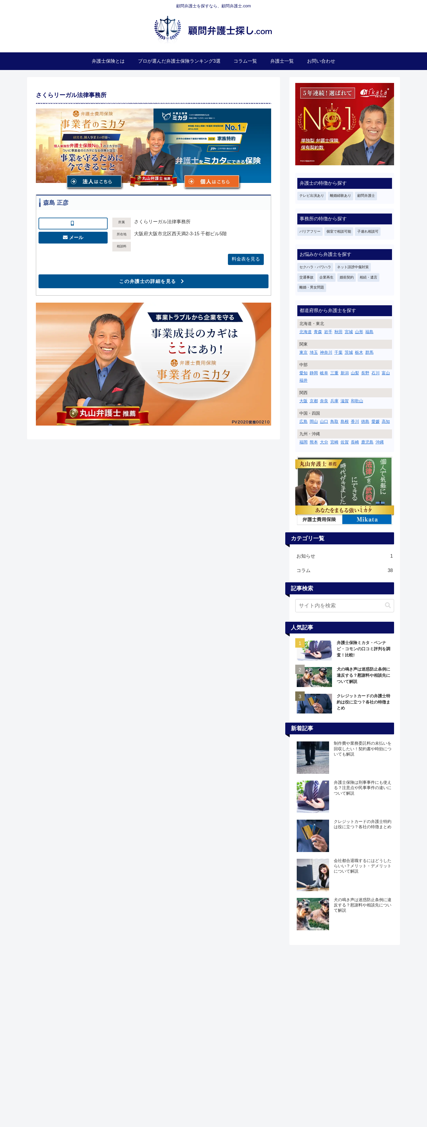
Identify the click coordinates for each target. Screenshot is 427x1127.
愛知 (303, 373)
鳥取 (334, 421)
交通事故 (306, 277)
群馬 (369, 352)
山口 (324, 421)
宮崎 (334, 442)
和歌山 (357, 401)
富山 (386, 373)
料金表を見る (246, 258)
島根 (345, 421)
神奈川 (326, 352)
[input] (344, 605)
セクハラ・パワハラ (315, 267)
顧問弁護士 (366, 196)
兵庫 (334, 401)
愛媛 (375, 421)
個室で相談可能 (338, 231)
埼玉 (314, 352)
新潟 (345, 373)
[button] (388, 605)
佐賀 (345, 442)
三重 (334, 373)
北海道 (305, 331)
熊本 (314, 442)
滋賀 (345, 401)
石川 (375, 373)
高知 (386, 421)
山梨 (355, 373)
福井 (303, 380)
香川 (355, 421)
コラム (344, 570)
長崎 (355, 442)
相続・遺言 (368, 277)
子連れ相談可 (367, 231)
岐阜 (324, 373)
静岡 (314, 373)
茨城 (349, 352)
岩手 (328, 331)
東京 (303, 352)
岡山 (314, 421)
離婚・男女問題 (311, 287)
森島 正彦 (56, 202)
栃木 (359, 352)
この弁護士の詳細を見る (147, 281)
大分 (324, 442)
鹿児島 (367, 442)
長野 (365, 373)
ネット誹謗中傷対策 (353, 267)
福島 (369, 331)
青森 (318, 331)
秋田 (338, 331)
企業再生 (326, 277)
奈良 (324, 401)
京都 (314, 401)
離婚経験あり (340, 196)
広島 (303, 421)
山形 (359, 331)
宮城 (349, 331)
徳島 (365, 421)
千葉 (338, 352)
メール (76, 237)
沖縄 (380, 442)
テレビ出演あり (311, 196)
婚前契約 (347, 277)
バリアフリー (310, 231)
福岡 (303, 442)
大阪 (303, 401)
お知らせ (344, 556)
